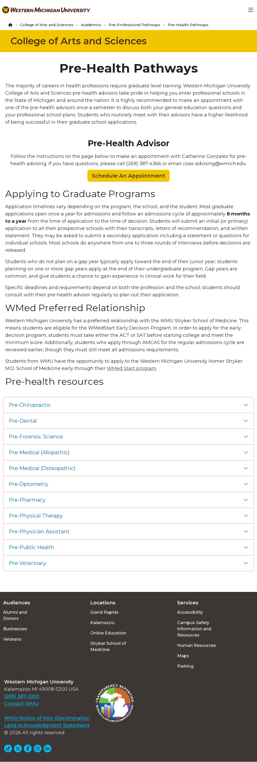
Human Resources (196, 645)
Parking (185, 666)
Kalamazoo (102, 622)
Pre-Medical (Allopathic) (39, 452)
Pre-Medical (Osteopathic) (42, 468)
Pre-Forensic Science (36, 437)
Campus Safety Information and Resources (194, 629)
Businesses (15, 628)
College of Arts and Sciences (46, 25)
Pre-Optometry (28, 484)
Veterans (12, 639)
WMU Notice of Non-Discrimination (47, 718)
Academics (91, 25)
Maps (183, 655)
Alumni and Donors (15, 615)
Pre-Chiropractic (30, 405)
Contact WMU (21, 704)
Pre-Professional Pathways (134, 25)
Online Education (108, 633)
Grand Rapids (104, 612)
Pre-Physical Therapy (36, 516)
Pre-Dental (23, 421)
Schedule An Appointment (128, 176)
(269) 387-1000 (21, 696)
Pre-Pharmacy (27, 500)
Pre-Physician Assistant (39, 531)
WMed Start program (131, 368)
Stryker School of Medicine (108, 646)
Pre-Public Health (31, 547)
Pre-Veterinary (27, 563)
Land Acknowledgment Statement (46, 725)
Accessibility (190, 612)
